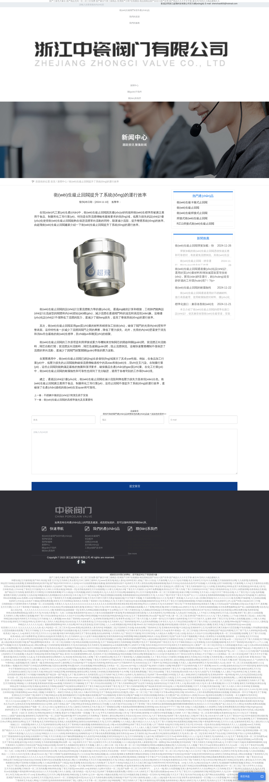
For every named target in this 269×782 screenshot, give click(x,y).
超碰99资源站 (214, 718)
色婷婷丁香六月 (174, 716)
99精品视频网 (139, 636)
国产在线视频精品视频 (172, 648)
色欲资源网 (74, 763)
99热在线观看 (81, 642)
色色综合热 (54, 648)
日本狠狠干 (49, 692)
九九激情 (225, 621)
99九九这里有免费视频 (146, 621)
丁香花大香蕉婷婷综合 (218, 589)
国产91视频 (5, 645)
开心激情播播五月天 (39, 648)
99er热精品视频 (98, 754)
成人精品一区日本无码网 (162, 680)
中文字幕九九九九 (52, 660)
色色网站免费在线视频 (254, 704)
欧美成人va (241, 645)
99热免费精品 (99, 665)
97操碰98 (245, 598)
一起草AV (229, 774)
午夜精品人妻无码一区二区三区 (62, 718)
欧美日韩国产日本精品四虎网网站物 (34, 665)
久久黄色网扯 (81, 760)
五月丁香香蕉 (236, 736)
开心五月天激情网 (112, 701)
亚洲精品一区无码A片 (150, 774)
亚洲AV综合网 (122, 695)
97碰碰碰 (34, 607)
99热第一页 (71, 589)
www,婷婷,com (82, 768)
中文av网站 (112, 610)
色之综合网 (168, 701)
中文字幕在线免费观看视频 (102, 733)
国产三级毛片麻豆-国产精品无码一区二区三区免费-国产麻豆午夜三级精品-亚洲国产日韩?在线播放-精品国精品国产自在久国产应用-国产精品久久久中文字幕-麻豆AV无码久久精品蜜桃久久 (134, 1)
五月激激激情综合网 (227, 580)
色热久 (213, 780)
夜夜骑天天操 (193, 739)
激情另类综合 (122, 733)
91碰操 (229, 739)
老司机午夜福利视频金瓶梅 (133, 730)
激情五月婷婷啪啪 (122, 642)
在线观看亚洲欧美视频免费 (69, 651)
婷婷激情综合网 (53, 724)
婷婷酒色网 (55, 630)
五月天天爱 (6, 607)
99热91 (52, 651)
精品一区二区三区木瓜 (59, 627)
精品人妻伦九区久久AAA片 (245, 689)
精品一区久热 (78, 766)
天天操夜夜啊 (149, 598)
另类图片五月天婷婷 (174, 710)
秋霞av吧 (262, 630)
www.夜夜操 (152, 689)
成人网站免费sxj (38, 645)
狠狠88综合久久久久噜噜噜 (109, 766)
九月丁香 (71, 674)
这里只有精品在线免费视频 (194, 766)
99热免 (231, 674)
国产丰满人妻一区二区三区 (174, 616)
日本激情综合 (149, 780)
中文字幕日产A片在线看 (156, 757)
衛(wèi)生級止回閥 (92, 224)
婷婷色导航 (49, 654)
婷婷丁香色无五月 (165, 642)
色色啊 (237, 598)
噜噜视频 (230, 701)
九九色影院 (242, 580)
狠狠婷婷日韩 (201, 771)
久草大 (125, 713)
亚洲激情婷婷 (112, 671)
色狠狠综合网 (12, 763)
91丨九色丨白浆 (12, 751)
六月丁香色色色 (158, 716)
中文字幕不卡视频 (133, 598)
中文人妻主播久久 (35, 660)
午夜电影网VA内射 (211, 721)
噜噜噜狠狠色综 (253, 677)
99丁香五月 (201, 716)
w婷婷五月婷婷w (222, 754)
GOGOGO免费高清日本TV (193, 610)
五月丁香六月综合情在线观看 (97, 683)
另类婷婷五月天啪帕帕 (73, 683)
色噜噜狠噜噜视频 (216, 595)
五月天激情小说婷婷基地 (175, 618)
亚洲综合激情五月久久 (221, 745)
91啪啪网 (40, 674)
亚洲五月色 (217, 624)
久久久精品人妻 (127, 721)
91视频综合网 (35, 763)
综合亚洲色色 (231, 595)
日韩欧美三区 (244, 616)
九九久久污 (173, 580)
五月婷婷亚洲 (215, 657)
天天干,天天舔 (199, 686)
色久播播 (207, 624)
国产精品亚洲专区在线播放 (40, 730)
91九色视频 (211, 580)
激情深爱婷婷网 (22, 586)
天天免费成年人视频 (114, 710)
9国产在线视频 (262, 651)
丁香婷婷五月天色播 (61, 598)
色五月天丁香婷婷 (235, 642)
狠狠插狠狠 (189, 601)
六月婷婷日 (44, 780)
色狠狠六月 (69, 642)
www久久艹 (251, 660)
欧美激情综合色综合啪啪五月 (132, 739)
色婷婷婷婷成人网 (173, 780)
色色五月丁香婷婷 (69, 724)
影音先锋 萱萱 (247, 657)
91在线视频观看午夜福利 (110, 613)
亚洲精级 (254, 686)
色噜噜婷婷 (127, 639)
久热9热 (241, 636)
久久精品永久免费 (163, 633)
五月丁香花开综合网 (253, 745)
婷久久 (102, 592)
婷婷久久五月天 (37, 724)
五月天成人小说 (207, 592)
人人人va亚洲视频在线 (115, 624)
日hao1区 (120, 586)
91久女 (159, 660)
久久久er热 (67, 701)
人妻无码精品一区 (79, 771)
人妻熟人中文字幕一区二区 (88, 780)
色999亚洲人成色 (134, 580)
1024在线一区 (200, 724)
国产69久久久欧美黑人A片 (213, 739)
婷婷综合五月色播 (100, 704)
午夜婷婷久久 (11, 745)
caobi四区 (181, 739)
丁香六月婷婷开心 (205, 639)
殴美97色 (43, 716)
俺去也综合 (202, 763)
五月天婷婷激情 (135, 736)
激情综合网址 (19, 721)
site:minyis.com (211, 648)
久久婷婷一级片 (156, 618)
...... (86, 551)
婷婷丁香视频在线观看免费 (112, 771)
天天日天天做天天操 (154, 698)
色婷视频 (259, 592)
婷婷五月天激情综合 (180, 645)
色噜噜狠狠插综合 (130, 595)
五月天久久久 (45, 633)
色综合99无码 (175, 718)
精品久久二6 (65, 766)
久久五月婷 (249, 651)
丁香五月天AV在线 (17, 727)
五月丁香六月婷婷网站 (122, 683)
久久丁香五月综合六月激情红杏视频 (166, 657)
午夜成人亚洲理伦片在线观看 (211, 636)
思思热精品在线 (254, 674)
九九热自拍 (31, 595)
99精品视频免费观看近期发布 (219, 757)
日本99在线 (8, 692)
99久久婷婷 (23, 648)
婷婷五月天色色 (160, 760)
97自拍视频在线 (69, 630)
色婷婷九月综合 (16, 601)
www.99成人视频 (35, 692)
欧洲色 (27, 736)
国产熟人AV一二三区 (233, 651)
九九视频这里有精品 (150, 610)
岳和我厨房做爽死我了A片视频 (21, 674)
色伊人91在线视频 (83, 665)
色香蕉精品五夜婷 (257, 589)
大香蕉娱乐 (163, 718)
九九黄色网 (112, 757)
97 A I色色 (117, 763)
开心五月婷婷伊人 (73, 636)
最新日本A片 (83, 680)
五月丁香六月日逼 (139, 618)
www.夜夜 (75, 627)
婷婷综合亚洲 (119, 692)
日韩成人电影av (125, 760)
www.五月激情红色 (138, 733)
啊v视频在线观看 (90, 695)
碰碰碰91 (130, 592)
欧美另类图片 (57, 636)
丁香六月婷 (153, 692)
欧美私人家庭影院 (143, 742)
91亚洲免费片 (162, 766)
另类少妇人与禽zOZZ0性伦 (85, 692)
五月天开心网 (53, 774)
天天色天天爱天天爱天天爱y (100, 598)
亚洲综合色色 (44, 636)
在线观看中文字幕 (39, 736)
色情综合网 (191, 669)
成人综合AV (16, 610)
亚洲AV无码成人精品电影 (252, 710)
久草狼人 (102, 730)
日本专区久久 (164, 621)
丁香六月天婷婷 (129, 648)
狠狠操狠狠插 (159, 583)
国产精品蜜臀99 (34, 642)
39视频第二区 (109, 627)
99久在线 (263, 689)
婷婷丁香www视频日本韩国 (162, 674)
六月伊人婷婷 (114, 698)
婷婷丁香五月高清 (35, 748)
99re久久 (75, 748)
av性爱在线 (257, 739)
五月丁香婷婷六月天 (89, 739)
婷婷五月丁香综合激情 (85, 633)
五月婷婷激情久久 (103, 651)
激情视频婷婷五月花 (72, 695)
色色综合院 (86, 763)
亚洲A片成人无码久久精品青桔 (50, 621)
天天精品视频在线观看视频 (102, 680)
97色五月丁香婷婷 (147, 642)
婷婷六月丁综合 (69, 660)
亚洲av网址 (41, 774)
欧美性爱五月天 (90, 689)
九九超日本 (148, 736)
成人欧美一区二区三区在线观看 (237, 663)
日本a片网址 (6, 721)
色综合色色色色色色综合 (35, 677)
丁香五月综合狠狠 (155, 671)
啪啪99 (222, 642)
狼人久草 (174, 686)
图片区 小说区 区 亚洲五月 (24, 713)
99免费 (135, 642)
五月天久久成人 (228, 721)
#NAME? (60, 745)
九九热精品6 (214, 621)
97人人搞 (235, 680)
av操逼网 (248, 771)
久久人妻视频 (54, 618)
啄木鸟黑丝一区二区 (110, 768)
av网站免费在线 (239, 610)
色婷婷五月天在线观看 (13, 654)
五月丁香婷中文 (154, 663)
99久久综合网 (68, 624)
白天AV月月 (195, 701)
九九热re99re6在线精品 (258, 645)
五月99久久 (121, 674)
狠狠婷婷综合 (153, 601)
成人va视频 (66, 648)
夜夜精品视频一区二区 (256, 730)
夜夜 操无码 (220, 639)
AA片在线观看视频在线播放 (92, 583)
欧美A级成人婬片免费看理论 (23, 636)
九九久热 (31, 727)
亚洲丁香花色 (239, 660)
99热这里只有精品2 (12, 760)
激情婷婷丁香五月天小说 (173, 669)
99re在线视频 (9, 598)
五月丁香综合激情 (10, 742)
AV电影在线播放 (203, 601)
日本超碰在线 (84, 751)
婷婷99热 (167, 754)
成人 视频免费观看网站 (50, 624)
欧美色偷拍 (175, 610)
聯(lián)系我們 (48, 551)
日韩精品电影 (196, 624)
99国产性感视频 (91, 677)
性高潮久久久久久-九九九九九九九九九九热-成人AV (24, 627)
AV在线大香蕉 (48, 613)
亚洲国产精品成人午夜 (245, 648)
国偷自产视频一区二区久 (35, 707)
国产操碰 (134, 695)
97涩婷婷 (23, 763)
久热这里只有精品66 (34, 654)
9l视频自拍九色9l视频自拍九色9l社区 (54, 595)
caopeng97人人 (87, 618)
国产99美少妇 (239, 601)
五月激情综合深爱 (259, 583)
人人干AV (200, 613)
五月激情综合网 (61, 730)
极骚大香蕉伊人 (181, 624)
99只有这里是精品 (84, 624)
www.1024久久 (143, 716)
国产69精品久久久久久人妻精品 (252, 621)
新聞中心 (62, 181)
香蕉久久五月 (96, 701)
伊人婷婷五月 (214, 763)
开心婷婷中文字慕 (136, 645)
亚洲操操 (117, 777)
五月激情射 (26, 580)
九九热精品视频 (258, 598)
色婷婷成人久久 (222, 736)
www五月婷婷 (253, 724)
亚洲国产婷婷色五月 (15, 777)
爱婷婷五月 (166, 636)
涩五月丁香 (231, 768)
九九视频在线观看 (141, 657)
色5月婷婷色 (98, 663)
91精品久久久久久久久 (30, 757)
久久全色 (128, 710)
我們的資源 (47, 539)
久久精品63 (151, 718)
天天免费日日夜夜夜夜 (65, 680)
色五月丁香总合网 (15, 766)
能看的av (25, 645)
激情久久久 (258, 663)
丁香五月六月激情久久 (136, 589)
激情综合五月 (143, 674)
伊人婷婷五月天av (159, 630)
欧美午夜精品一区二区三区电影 (183, 630)
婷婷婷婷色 (111, 718)
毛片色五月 (94, 771)
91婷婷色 (59, 757)
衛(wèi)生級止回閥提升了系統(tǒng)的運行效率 (94, 181)
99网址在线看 (6, 651)
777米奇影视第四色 (191, 604)
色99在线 (77, 657)
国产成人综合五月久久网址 (230, 704)
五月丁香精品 (105, 692)
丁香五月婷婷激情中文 (194, 586)
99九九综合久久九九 (247, 768)
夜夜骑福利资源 (45, 683)
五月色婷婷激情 (128, 701)
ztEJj (126, 766)
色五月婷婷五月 (94, 645)
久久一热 (159, 768)
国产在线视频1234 (234, 604)
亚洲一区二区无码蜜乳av (255, 736)
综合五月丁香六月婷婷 (248, 639)
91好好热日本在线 (256, 698)
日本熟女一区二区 (115, 665)
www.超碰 (245, 624)
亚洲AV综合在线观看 (51, 760)
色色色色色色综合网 (47, 751)
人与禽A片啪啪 (84, 660)
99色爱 (70, 665)
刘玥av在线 (9, 586)
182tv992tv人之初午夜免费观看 (198, 692)
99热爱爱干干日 (178, 665)
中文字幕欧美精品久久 (185, 642)
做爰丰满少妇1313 (171, 777)
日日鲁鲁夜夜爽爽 (52, 592)
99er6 (171, 757)
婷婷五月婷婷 (92, 592)
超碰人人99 (251, 618)
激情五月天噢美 (53, 713)
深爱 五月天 (52, 580)
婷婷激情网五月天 (200, 663)
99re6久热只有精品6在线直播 (150, 624)
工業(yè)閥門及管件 (94, 548)
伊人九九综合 (83, 754)
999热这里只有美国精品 (238, 586)
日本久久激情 (64, 771)
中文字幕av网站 (166, 692)
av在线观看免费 (119, 645)
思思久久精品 (167, 677)
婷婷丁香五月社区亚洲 (140, 724)
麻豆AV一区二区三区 (230, 766)
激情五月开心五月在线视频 (108, 742)
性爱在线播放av (161, 771)
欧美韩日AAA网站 (152, 677)
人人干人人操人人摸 (139, 727)
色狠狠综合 (60, 610)
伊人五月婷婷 (219, 768)
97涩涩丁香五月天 (177, 595)
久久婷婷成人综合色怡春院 (13, 660)
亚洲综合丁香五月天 (94, 607)
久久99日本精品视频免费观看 (36, 689)
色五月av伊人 (10, 704)
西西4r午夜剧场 (16, 733)
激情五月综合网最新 (199, 748)
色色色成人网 (68, 760)
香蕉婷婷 (64, 774)
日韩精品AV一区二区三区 (51, 710)
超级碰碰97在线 (79, 598)
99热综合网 (36, 586)
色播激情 (253, 580)
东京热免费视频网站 (227, 607)
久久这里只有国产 (137, 718)
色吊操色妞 (81, 645)
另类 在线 (184, 707)
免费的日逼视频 (26, 616)
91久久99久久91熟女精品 (53, 589)
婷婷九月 (221, 669)
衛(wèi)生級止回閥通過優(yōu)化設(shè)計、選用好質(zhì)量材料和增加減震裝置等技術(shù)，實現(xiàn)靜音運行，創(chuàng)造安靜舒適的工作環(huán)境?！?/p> (202, 274)
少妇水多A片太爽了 (216, 716)
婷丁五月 (107, 763)
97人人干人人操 (260, 642)
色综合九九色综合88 (142, 760)
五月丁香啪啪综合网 (110, 707)
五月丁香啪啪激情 (196, 680)
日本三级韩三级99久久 (89, 580)
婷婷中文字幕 (42, 695)
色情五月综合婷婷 (109, 751)
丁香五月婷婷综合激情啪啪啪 (158, 704)
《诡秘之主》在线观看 (19, 724)
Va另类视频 (122, 718)
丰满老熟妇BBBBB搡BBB (132, 707)
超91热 (23, 742)
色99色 (208, 727)
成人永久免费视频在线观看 (130, 607)
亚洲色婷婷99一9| (218, 674)
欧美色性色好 (109, 586)
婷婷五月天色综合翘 (125, 660)
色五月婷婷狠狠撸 (118, 748)
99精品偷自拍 (10, 618)
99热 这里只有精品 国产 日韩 (17, 698)
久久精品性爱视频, (242, 739)
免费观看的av (6, 748)
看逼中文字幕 (68, 713)
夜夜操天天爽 (207, 604)
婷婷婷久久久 (20, 748)
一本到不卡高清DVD (128, 751)
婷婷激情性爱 (71, 757)
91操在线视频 (139, 601)
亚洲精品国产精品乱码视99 (220, 630)
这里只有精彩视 (224, 583)
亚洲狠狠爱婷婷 (32, 583)
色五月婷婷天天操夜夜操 (89, 630)
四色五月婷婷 (19, 657)
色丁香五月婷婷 (201, 710)
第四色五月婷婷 (80, 601)
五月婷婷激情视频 (49, 742)
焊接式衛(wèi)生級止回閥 (192, 218)
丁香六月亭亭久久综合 (251, 766)
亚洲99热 (149, 707)
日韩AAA (202, 630)
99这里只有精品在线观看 (12, 583)
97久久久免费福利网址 (36, 701)
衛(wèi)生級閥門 (92, 536)
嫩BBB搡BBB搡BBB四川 (184, 704)
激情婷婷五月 (32, 716)
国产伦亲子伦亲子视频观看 (184, 636)
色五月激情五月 (206, 736)
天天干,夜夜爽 (260, 604)
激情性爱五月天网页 (34, 592)
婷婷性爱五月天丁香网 (15, 710)
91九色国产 (203, 671)
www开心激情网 (61, 663)
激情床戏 (7, 657)
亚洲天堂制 (99, 624)
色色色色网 (140, 627)
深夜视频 (104, 677)
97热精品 (76, 648)
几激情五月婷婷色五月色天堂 (86, 707)
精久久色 (159, 748)
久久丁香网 (149, 607)
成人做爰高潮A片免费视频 (175, 651)
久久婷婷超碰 (228, 645)
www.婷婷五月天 (185, 607)
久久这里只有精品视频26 (93, 636)
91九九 (123, 736)
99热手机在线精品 (52, 639)
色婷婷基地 (253, 610)
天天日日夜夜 (54, 736)
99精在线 (170, 613)
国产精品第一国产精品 (56, 674)
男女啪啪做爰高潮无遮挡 (72, 607)
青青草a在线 (124, 618)
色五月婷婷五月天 (197, 580)
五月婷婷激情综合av (100, 727)
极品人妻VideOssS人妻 (72, 639)
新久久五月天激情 (230, 683)
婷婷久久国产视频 (124, 680)
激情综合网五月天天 (250, 669)
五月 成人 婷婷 (183, 674)
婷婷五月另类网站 (90, 716)
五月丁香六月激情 (164, 721)
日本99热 (194, 592)
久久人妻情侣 (145, 751)
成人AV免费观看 (9, 648)
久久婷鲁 (210, 586)
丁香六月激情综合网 (102, 657)
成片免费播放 (114, 730)
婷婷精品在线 (155, 648)
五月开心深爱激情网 (239, 589)
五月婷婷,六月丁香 (67, 698)
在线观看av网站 (192, 660)
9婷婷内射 (192, 665)
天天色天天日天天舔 (109, 739)
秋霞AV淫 (78, 777)
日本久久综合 (219, 727)
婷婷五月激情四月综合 (172, 639)
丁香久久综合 (149, 580)
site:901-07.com (27, 774)
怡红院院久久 (215, 663)
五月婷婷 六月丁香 (181, 713)
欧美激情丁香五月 (111, 686)
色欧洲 (55, 633)
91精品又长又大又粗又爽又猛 (136, 763)
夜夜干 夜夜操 (175, 598)
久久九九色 (55, 727)
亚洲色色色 (48, 663)
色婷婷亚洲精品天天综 (236, 698)
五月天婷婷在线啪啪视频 (205, 607)
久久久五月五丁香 (197, 751)
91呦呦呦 (37, 598)
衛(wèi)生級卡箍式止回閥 (192, 202)
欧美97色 (44, 583)
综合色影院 (226, 610)
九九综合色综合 (28, 718)
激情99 (145, 713)
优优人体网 (87, 657)
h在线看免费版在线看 (86, 669)
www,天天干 (175, 771)
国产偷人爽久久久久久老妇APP (14, 639)
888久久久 (221, 771)
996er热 (233, 621)
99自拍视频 (125, 654)
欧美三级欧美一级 (33, 663)
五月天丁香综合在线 (224, 592)
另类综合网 (137, 654)
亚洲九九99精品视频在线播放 (92, 610)
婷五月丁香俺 (259, 692)
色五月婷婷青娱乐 (48, 721)
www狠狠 (57, 683)
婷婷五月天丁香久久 (86, 742)
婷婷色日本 (241, 671)
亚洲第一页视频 (82, 713)
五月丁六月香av (58, 689)
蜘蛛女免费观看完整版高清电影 (133, 754)
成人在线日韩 (86, 710)
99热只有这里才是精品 (159, 586)
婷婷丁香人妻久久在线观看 (250, 613)
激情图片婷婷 (9, 595)
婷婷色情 (169, 624)
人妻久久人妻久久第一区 (106, 745)
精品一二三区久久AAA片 (13, 754)
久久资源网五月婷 (213, 707)
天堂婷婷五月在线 (125, 627)
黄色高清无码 (23, 704)
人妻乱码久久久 (261, 721)
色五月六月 (238, 713)
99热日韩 (179, 692)
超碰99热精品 (69, 754)
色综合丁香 (260, 657)
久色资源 (159, 710)
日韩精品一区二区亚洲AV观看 (204, 713)
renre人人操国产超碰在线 (13, 716)
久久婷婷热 (252, 630)
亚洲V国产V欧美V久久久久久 (201, 616)
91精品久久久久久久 (145, 721)
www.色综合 (160, 707)
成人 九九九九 (203, 689)
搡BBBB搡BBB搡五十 (34, 739)
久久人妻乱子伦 (228, 671)
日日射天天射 (36, 671)
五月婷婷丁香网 (157, 727)
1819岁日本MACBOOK (193, 727)
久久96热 (210, 613)
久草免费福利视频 (259, 627)
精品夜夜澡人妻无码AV (91, 627)
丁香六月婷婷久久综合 (90, 748)
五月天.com (180, 677)
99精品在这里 (55, 695)
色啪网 (244, 633)
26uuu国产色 (155, 616)
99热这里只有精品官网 (54, 671)
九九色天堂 (114, 704)
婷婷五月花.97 (31, 633)
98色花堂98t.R (169, 739)
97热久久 (242, 733)
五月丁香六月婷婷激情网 (132, 686)
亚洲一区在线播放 (13, 680)
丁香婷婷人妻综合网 (109, 716)
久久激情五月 (202, 780)
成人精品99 (6, 642)
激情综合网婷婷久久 (55, 657)
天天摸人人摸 (184, 663)
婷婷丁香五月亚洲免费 (194, 698)
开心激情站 (260, 595)
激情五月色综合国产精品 (30, 745)
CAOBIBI (188, 710)
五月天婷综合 (48, 757)
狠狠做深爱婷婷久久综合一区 (91, 718)
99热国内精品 (116, 616)
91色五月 (16, 645)
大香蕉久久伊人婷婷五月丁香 (139, 771)
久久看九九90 (111, 589)
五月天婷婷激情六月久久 (213, 701)
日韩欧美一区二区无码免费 (34, 768)
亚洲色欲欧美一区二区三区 (149, 701)
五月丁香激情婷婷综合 (12, 736)
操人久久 (47, 598)
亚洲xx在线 (242, 751)
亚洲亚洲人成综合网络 (173, 660)
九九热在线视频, (256, 751)
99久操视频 (74, 730)
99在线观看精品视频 (182, 721)
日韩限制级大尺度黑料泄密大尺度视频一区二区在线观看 (27, 604)
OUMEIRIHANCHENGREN (163, 763)
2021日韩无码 (148, 633)
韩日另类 (174, 724)
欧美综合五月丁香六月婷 (173, 589)
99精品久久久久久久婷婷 (53, 733)
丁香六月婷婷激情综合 (150, 669)
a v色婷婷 (227, 657)
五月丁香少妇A (89, 595)
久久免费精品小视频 (92, 586)
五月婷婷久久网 (11, 616)
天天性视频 (214, 671)
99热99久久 (91, 766)
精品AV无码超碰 (246, 595)
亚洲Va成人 (218, 742)
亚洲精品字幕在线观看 (24, 651)
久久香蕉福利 (30, 683)
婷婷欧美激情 (102, 618)
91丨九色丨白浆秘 (64, 613)
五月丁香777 (239, 630)
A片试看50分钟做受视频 (160, 713)
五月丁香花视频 (224, 780)
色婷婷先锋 (98, 710)
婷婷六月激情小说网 (161, 665)
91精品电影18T (233, 669)
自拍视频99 (142, 586)
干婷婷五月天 (198, 760)
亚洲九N (105, 748)
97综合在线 (6, 621)
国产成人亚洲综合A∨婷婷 (184, 695)
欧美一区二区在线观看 (230, 633)
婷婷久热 (106, 780)
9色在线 (248, 642)
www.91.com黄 (218, 665)
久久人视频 (191, 745)
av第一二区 (232, 639)
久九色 (251, 592)
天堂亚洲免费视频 (137, 671)
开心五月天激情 (143, 592)
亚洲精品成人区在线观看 (112, 630)
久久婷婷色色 (136, 677)
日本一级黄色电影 (235, 771)
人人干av (233, 616)
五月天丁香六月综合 (206, 669)
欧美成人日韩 (189, 716)
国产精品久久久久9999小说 (232, 730)
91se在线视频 (10, 771)
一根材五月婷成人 (64, 692)
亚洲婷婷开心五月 (198, 627)
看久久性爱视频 (172, 768)
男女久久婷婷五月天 (152, 604)
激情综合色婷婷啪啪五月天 (91, 721)
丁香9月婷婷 (135, 713)
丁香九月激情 (221, 616)
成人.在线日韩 (258, 616)
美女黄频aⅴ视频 (9, 665)
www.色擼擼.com (24, 598)
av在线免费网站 (122, 724)
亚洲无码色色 (113, 736)
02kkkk (37, 760)
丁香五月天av (204, 745)
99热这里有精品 (83, 704)
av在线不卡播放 (32, 601)
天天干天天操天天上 (197, 618)
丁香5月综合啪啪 (226, 648)
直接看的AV (175, 766)
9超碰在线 (119, 598)
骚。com (181, 763)
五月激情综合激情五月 (19, 671)
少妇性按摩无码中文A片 (109, 689)
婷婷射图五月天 (147, 595)
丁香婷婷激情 (129, 621)
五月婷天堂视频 (147, 748)
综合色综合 (70, 621)
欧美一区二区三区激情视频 (57, 748)
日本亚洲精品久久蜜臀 (123, 651)
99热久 (31, 621)
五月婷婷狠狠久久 (214, 751)
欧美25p (259, 701)
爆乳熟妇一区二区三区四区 (218, 680)
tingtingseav (256, 707)
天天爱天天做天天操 (234, 742)
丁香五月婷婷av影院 (174, 698)
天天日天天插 (95, 760)
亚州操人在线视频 (236, 618)
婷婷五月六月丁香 (173, 727)
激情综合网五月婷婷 (86, 671)
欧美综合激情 (214, 724)
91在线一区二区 (15, 677)
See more (132, 553)
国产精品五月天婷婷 (14, 592)
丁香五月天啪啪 (31, 630)
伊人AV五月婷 (12, 774)
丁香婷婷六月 (95, 601)
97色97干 (126, 777)
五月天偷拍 (42, 618)
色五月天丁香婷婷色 (122, 657)
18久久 (29, 777)
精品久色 (81, 698)
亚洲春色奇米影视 (170, 627)
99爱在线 (15, 580)
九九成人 (30, 657)
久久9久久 (191, 763)
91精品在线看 (49, 745)
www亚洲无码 (107, 580)
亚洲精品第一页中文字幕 (241, 692)
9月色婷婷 (169, 654)
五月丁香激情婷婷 (139, 616)
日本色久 (96, 751)
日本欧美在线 (155, 754)
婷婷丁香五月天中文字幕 (255, 654)
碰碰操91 (107, 645)
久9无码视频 (79, 592)
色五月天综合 (252, 636)
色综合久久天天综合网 (207, 704)
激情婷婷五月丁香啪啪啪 (236, 748)
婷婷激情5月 (115, 648)
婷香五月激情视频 (28, 751)
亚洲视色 (200, 642)
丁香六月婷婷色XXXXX (196, 589)
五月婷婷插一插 (241, 757)
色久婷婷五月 (189, 780)
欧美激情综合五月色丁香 (179, 760)
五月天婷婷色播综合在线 (132, 698)
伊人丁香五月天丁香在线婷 (210, 651)
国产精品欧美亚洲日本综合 (156, 686)
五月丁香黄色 (32, 721)
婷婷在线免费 (215, 695)
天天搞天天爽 (228, 718)
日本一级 (95, 774)
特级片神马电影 (67, 633)
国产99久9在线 (39, 580)
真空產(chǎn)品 (92, 545)
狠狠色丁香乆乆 (154, 739)
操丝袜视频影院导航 (195, 757)
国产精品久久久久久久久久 (14, 730)
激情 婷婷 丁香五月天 (217, 618)
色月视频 (183, 580)
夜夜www (151, 730)
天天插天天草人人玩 (176, 683)
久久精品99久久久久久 (48, 669)
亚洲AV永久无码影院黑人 (88, 674)
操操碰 (204, 718)
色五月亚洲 (203, 657)
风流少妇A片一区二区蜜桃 (61, 777)
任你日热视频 (212, 642)
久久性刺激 (210, 583)
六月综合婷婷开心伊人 (222, 601)
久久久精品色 (128, 742)
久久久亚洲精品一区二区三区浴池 (227, 654)
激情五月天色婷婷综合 (243, 780)
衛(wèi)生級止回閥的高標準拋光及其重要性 (68, 399)
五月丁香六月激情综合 (129, 610)
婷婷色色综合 (36, 639)
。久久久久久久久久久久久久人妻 (37, 610)
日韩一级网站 (159, 742)
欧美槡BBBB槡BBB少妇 (255, 742)
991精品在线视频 (67, 669)
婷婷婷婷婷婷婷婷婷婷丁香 (62, 780)
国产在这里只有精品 (143, 683)
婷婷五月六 (262, 648)
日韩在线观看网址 (194, 677)
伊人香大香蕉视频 (212, 683)
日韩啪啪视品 (113, 654)
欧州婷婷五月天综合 (26, 618)
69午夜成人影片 (257, 586)
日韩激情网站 (20, 692)
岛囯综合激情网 (59, 665)
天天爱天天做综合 (124, 601)
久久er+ (187, 598)
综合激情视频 (42, 651)
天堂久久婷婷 (156, 651)
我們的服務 (47, 542)
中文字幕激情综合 (17, 669)
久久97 (261, 768)
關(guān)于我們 (49, 548)
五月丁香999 (138, 704)
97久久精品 (67, 592)
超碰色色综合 (232, 665)
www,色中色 (129, 665)
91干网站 (264, 639)
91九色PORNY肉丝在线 (35, 766)
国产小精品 (63, 763)
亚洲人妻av (30, 754)
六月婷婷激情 (53, 645)
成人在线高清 (112, 754)
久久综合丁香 (162, 595)
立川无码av (220, 604)
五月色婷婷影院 (72, 739)
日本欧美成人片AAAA (13, 589)
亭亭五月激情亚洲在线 (221, 689)
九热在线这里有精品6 (67, 751)
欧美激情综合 (225, 713)
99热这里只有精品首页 (227, 760)
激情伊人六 (150, 766)
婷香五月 (113, 618)
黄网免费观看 (46, 601)
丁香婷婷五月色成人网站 (26, 780)
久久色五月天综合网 (116, 592)
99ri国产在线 (190, 754)
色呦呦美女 (84, 733)
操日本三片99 (253, 601)
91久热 (184, 751)
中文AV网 (123, 671)
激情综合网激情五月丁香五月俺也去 (85, 686)
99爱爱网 (128, 636)
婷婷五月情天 (230, 751)
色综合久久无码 (122, 677)
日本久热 (76, 595)
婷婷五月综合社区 (127, 716)
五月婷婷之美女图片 (68, 580)
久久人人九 (193, 736)
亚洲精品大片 (108, 601)
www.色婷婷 (53, 766)
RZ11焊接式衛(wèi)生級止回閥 (195, 223)
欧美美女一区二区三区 (52, 642)
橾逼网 (215, 633)
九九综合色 (180, 745)
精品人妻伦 (120, 580)
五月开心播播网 (112, 721)
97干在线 (87, 663)
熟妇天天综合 (173, 583)
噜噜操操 (147, 654)
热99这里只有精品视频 (11, 689)
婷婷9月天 (262, 660)
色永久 (87, 777)
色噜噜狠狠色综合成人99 (102, 724)
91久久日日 (158, 654)
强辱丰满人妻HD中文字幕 (176, 748)
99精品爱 (165, 774)
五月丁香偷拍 (107, 642)
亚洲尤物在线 (213, 686)
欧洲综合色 (260, 683)
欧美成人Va (8, 633)
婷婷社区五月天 (216, 748)
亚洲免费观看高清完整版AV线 (236, 707)
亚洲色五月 (52, 698)
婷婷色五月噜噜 (49, 686)
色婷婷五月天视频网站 (184, 730)
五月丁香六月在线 (257, 633)
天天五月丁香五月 (178, 774)
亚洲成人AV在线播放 (145, 660)
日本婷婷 (101, 671)
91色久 (127, 616)
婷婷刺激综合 (72, 733)
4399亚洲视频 (90, 616)
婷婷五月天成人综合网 (226, 613)
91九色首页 (89, 736)
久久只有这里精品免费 (182, 621)
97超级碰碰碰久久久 (215, 698)
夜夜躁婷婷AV (79, 613)
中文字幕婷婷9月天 (126, 663)
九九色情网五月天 (89, 730)
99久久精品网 (233, 777)
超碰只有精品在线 (15, 707)
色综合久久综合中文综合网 (70, 616)
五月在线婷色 (76, 663)
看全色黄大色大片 (188, 671)
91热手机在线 (194, 774)
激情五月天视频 (86, 745)
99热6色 (41, 713)
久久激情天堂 (12, 757)
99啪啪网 (115, 780)
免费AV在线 (201, 730)
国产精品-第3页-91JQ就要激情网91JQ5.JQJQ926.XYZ (81, 654)
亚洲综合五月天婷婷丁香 (23, 695)
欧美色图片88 (19, 642)
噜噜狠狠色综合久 (39, 704)
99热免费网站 (253, 733)
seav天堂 (248, 604)
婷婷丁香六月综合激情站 (46, 616)
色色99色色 (94, 642)
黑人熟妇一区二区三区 (136, 692)
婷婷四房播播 (185, 686)
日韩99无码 (231, 733)
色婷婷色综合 (160, 683)
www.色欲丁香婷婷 (70, 618)
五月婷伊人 (84, 774)
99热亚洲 (159, 607)
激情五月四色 (190, 657)
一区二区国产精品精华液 (60, 716)
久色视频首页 (72, 745)
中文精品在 (184, 627)
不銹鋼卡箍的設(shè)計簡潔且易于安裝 (66, 395)
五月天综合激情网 (12, 768)
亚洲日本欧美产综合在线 (213, 733)
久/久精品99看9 (49, 763)
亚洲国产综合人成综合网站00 (147, 639)
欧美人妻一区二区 (193, 733)
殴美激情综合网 (136, 766)
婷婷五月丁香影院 (231, 710)
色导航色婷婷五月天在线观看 (90, 589)
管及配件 (89, 539)
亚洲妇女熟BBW (181, 701)
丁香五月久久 (188, 771)
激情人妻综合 (245, 760)
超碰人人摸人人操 (154, 777)
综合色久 (264, 607)
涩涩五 (218, 645)
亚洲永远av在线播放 (54, 739)
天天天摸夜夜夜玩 (84, 621)
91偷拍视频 (84, 724)
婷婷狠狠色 (71, 671)
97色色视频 (244, 627)
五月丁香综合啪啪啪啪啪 (170, 689)
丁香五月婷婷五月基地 (201, 742)
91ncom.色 (203, 695)
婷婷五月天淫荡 (40, 777)
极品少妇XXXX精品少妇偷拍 (95, 648)
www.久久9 (92, 613)
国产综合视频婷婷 (107, 695)
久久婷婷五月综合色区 (49, 607)
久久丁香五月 (241, 592)
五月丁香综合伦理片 (184, 654)
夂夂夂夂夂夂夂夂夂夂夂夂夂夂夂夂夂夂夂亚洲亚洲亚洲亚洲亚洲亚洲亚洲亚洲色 (105, 604)
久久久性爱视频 (218, 777)
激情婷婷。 (231, 636)
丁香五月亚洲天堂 (165, 730)
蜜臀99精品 (142, 648)
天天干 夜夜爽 (204, 665)
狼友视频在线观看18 (244, 701)
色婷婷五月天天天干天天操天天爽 (216, 660)
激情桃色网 (229, 677)
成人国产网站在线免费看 (212, 774)
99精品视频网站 (74, 689)
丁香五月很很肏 (172, 671)
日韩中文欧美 (110, 607)
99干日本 (76, 716)
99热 (111, 677)
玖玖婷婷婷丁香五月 (172, 604)
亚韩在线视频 (54, 701)
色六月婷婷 (97, 763)
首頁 (53, 181)
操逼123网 (184, 592)
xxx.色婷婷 (140, 689)
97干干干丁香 (173, 707)
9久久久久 (10, 701)
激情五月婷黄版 (246, 683)
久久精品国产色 (143, 665)
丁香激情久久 (84, 757)
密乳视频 (160, 780)
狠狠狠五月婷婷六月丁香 (252, 680)
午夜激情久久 (49, 586)
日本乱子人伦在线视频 (96, 698)
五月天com (44, 630)
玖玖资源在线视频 (148, 695)
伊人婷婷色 (131, 586)
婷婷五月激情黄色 (81, 701)
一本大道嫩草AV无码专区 (245, 695)
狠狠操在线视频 (221, 692)
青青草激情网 (215, 710)
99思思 (212, 771)
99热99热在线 (54, 768)
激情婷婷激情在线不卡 (116, 583)
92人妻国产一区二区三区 (202, 645)
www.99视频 (88, 651)
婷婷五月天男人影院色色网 (139, 583)
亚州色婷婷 (185, 742)
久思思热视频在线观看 (12, 630)
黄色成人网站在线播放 (241, 754)
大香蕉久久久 (60, 604)
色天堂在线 (31, 669)
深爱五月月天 (34, 613)
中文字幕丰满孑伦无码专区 (137, 630)
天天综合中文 (43, 727)
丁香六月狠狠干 (55, 754)
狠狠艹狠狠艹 (48, 680)
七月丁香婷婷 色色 (160, 724)
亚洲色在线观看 (39, 698)
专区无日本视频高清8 (250, 727)
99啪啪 (20, 683)
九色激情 (21, 595)
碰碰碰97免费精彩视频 (232, 763)
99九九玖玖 (241, 674)
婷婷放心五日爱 (164, 695)
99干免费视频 (154, 589)
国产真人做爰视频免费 (248, 607)
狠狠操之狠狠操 (137, 757)
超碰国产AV (62, 686)
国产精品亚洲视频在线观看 (109, 595)
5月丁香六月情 (200, 621)
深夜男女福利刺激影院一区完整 (195, 777)
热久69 (122, 589)
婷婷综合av (111, 663)
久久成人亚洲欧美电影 (202, 598)
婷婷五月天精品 (20, 621)
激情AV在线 (261, 665)
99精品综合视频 (170, 663)
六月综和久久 (116, 633)
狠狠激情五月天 (67, 645)
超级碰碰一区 (72, 610)
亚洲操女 (36, 686)
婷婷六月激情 (171, 607)
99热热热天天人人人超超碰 (233, 724)
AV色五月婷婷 (33, 742)
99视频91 (144, 745)
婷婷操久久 (95, 768)
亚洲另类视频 (106, 639)
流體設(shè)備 (91, 542)
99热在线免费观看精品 (16, 613)
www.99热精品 (189, 689)
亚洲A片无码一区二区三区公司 (166, 751)
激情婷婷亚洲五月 (244, 721)
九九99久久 (213, 730)
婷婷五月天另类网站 (63, 601)
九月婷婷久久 (190, 639)
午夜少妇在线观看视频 (144, 710)
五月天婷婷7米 (108, 674)
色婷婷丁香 (61, 586)
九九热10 (252, 748)
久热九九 (52, 707)
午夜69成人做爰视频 (14, 663)
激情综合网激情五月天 (57, 677)
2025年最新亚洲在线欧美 (255, 716)
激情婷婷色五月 (141, 651)
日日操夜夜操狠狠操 (10, 718)
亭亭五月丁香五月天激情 (171, 601)
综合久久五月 (162, 598)
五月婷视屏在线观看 (193, 648)
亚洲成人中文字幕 (203, 654)
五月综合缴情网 (242, 718)
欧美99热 (192, 651)
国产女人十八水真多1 (197, 595)
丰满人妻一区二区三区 (129, 745)
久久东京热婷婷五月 (155, 613)
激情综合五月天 (64, 707)
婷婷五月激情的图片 (200, 674)
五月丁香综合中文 (235, 716)
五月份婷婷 (227, 695)
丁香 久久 (95, 713)
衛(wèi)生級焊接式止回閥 (192, 213)
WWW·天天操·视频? (130, 669)
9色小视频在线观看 (109, 774)
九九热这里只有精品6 (185, 613)
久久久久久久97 (91, 639)
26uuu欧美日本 (155, 733)
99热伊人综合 (153, 636)
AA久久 (236, 657)
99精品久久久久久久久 (28, 624)
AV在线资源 (103, 616)
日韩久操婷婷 (138, 777)
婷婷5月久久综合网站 (202, 768)
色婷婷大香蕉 (33, 710)
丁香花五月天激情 (32, 589)
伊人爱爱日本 (177, 586)
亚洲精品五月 (181, 680)
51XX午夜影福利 (247, 665)
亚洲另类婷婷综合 (114, 636)
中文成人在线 (179, 633)
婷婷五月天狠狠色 (141, 680)
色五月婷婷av (213, 610)
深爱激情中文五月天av (165, 736)
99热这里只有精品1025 (20, 686)
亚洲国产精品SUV (191, 718)
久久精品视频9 (197, 707)
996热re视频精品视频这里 (162, 745)
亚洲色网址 (220, 586)
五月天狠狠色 (9, 683)
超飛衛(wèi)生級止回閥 (51, 224)
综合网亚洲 (124, 757)
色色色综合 (141, 663)
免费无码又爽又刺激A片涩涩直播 (223, 627)
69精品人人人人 (74, 586)
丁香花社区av (256, 757)
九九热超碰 (263, 748)
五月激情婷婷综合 (232, 624)
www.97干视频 (128, 689)
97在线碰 (200, 583)
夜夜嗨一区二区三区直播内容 (164, 592)
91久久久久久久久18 (223, 598)
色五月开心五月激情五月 (108, 669)
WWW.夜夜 (182, 736)
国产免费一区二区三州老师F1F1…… (137, 768)
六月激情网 (161, 580)
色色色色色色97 (187, 583)
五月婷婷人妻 (254, 671)
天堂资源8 (40, 657)
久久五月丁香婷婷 (20, 607)
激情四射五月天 (71, 710)
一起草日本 (41, 718)
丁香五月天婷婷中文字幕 (103, 660)
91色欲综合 (27, 760)
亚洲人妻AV (185, 768)
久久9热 (261, 618)
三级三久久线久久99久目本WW (234, 686)
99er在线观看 (172, 742)
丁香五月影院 (68, 768)
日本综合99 (211, 760)
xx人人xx (19, 633)
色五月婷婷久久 (114, 621)
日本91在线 (259, 771)
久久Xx (247, 583)
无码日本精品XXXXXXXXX (157, 645)
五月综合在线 (100, 621)
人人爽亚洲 (240, 677)
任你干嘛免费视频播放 (72, 736)
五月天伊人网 (259, 760)
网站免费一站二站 (67, 742)
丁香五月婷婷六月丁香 (131, 780)
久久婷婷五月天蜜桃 (120, 727)
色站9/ (69, 657)
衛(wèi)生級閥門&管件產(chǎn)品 (57, 536)
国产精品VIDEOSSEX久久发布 (64, 583)
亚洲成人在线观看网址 (67, 721)
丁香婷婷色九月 (260, 754)
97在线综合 (177, 754)
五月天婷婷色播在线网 (101, 777)
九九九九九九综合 (32, 733)
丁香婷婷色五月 (153, 627)
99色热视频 (100, 736)
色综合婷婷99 (103, 633)
